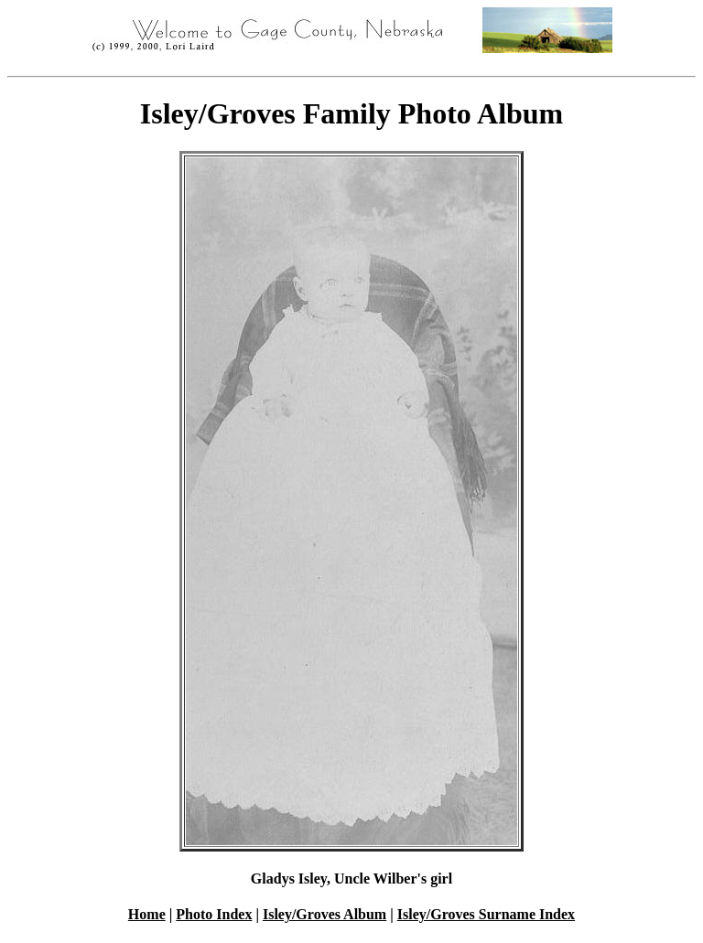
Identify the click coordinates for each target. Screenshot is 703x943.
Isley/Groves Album (324, 914)
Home (147, 914)
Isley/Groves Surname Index (486, 914)
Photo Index (214, 914)
